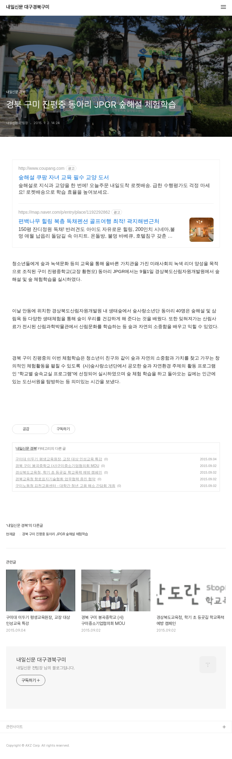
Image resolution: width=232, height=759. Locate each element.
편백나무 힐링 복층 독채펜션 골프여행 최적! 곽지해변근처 (89, 221)
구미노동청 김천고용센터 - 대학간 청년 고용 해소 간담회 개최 (65, 486)
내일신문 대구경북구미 (28, 7)
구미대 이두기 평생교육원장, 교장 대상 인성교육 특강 (58, 459)
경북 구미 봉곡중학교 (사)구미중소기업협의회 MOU (57, 466)
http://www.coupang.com (41, 168)
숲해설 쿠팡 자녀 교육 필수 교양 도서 (63, 177)
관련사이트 (14, 726)
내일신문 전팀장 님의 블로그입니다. (45, 667)
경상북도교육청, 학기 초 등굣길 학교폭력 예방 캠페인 (58, 472)
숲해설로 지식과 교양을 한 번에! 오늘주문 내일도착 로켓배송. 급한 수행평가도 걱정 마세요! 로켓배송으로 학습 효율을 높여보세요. (114, 189)
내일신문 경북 (26, 448)
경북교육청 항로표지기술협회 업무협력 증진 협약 (55, 479)
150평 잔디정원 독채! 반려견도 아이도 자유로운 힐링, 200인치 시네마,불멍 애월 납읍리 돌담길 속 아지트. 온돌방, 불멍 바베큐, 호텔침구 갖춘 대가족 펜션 (96, 233)
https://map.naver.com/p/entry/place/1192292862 (64, 212)
